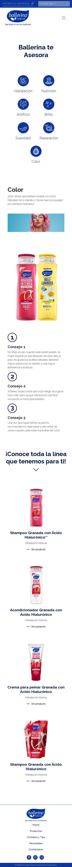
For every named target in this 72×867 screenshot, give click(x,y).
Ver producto (38, 549)
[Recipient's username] (16, 4)
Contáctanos (36, 849)
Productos (36, 831)
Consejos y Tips (36, 837)
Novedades (36, 843)
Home (36, 824)
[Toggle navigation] (63, 18)
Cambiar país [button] (46, 3)
